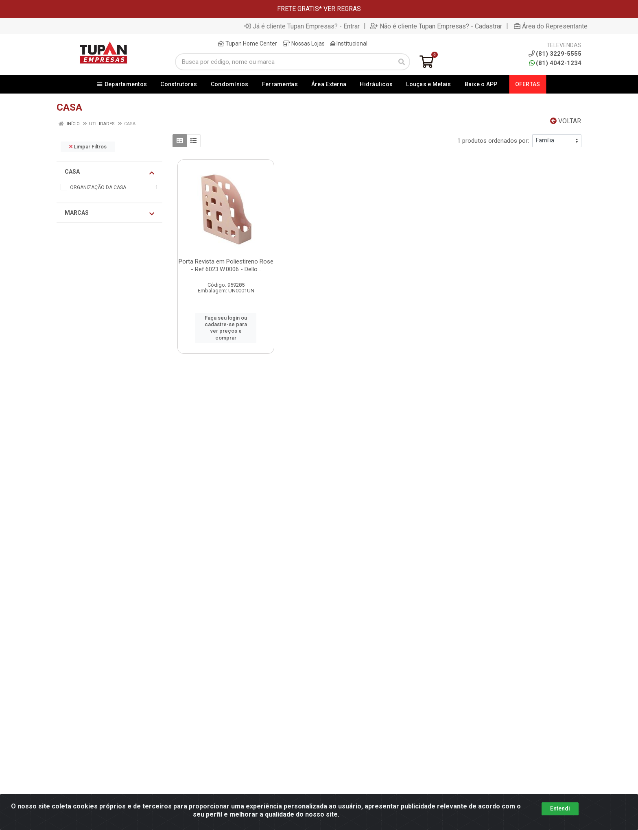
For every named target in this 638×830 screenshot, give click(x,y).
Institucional (348, 43)
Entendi (560, 808)
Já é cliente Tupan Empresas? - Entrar (302, 26)
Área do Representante (551, 26)
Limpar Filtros (88, 147)
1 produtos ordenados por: (493, 140)
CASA (109, 172)
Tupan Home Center (247, 43)
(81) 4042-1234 (555, 63)
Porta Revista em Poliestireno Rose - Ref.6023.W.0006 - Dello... (226, 265)
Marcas (109, 213)
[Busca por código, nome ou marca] (284, 61)
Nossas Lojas (304, 43)
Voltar (565, 121)
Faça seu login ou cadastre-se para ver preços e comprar (226, 328)
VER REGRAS (342, 9)
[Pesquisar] (401, 61)
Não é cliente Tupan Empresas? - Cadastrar (436, 26)
